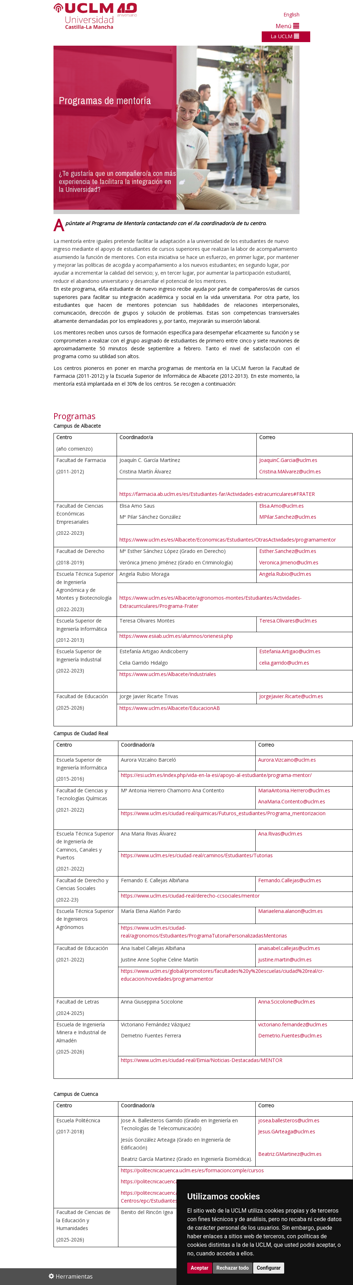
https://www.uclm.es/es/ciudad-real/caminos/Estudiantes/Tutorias (197, 855)
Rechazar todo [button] (232, 1268)
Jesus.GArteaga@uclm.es (286, 1131)
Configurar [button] (269, 1268)
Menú (287, 26)
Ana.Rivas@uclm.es (280, 833)
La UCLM (285, 36)
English (291, 14)
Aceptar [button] (200, 1268)
